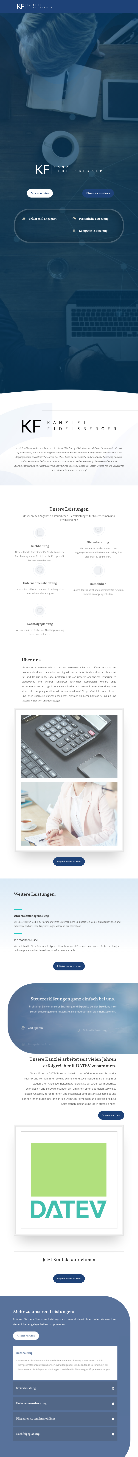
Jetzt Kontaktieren (99, 193)
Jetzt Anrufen (41, 193)
